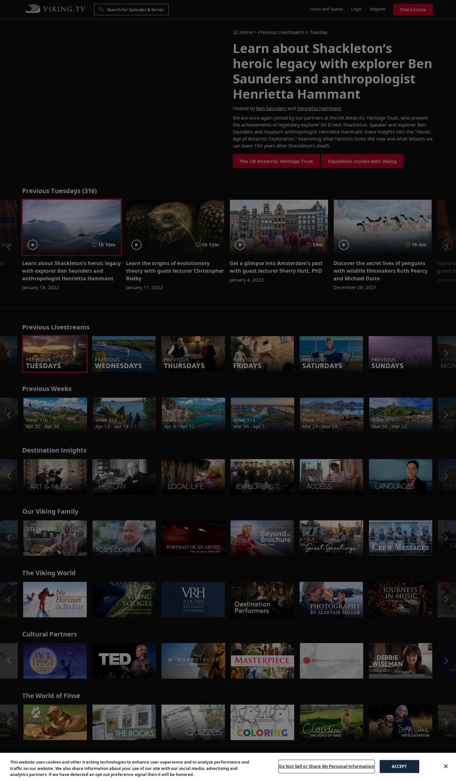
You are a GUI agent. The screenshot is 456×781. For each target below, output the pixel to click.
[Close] (446, 766)
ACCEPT (399, 766)
